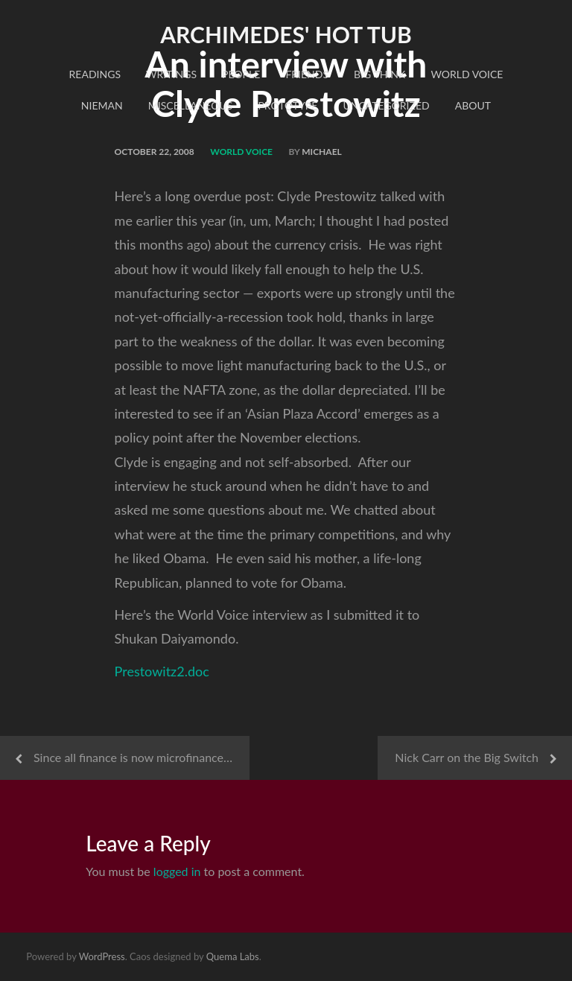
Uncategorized (386, 105)
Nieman (102, 105)
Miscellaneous (190, 105)
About (473, 105)
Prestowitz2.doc (162, 671)
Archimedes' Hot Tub (286, 34)
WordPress (102, 956)
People (241, 74)
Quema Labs (232, 956)
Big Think (379, 74)
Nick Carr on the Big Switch (466, 757)
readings (95, 74)
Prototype (287, 105)
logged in (177, 871)
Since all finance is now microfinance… (133, 757)
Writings (171, 74)
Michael (322, 151)
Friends (306, 74)
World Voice (466, 74)
